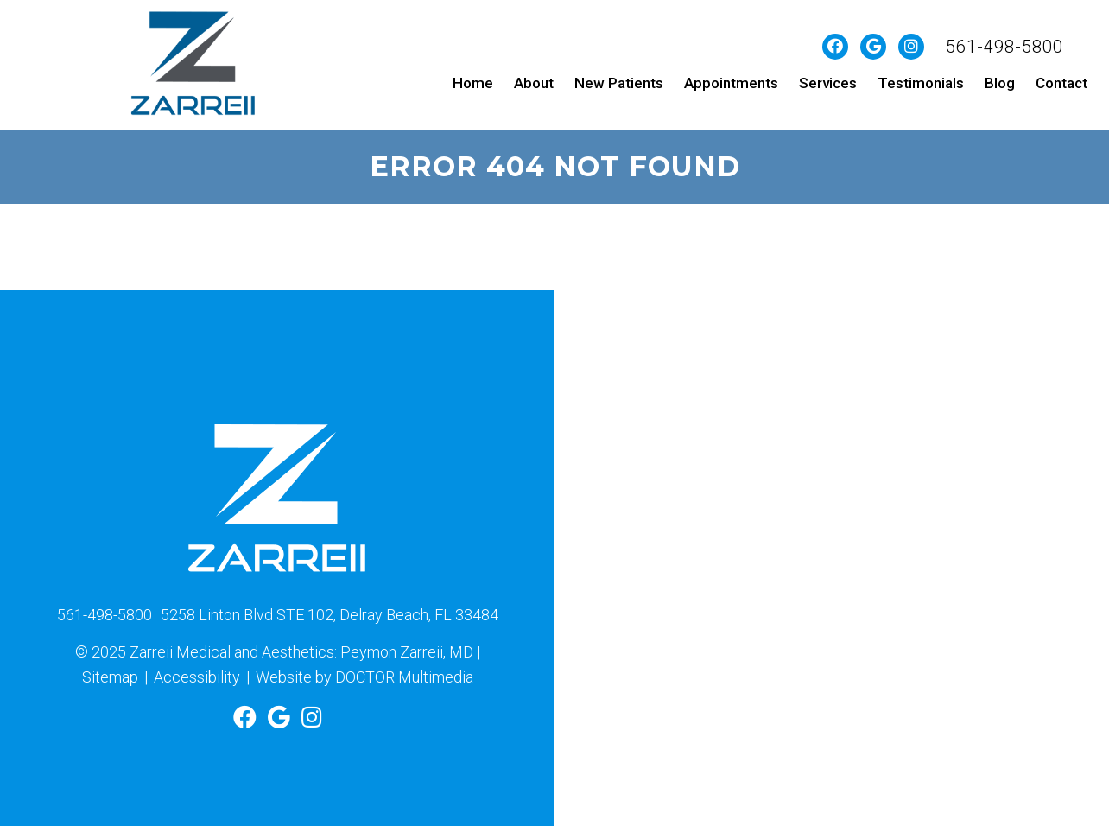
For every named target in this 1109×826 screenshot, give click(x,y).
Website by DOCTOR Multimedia (364, 677)
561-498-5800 (1004, 46)
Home (473, 83)
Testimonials (921, 83)
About (534, 83)
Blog (1000, 83)
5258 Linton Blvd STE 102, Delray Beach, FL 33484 (329, 615)
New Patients (618, 83)
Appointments (731, 83)
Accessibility (197, 677)
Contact (1061, 83)
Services (828, 83)
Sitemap (110, 677)
